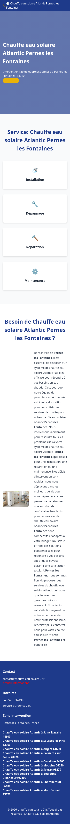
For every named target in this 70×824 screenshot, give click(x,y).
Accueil (7, 683)
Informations (20, 683)
